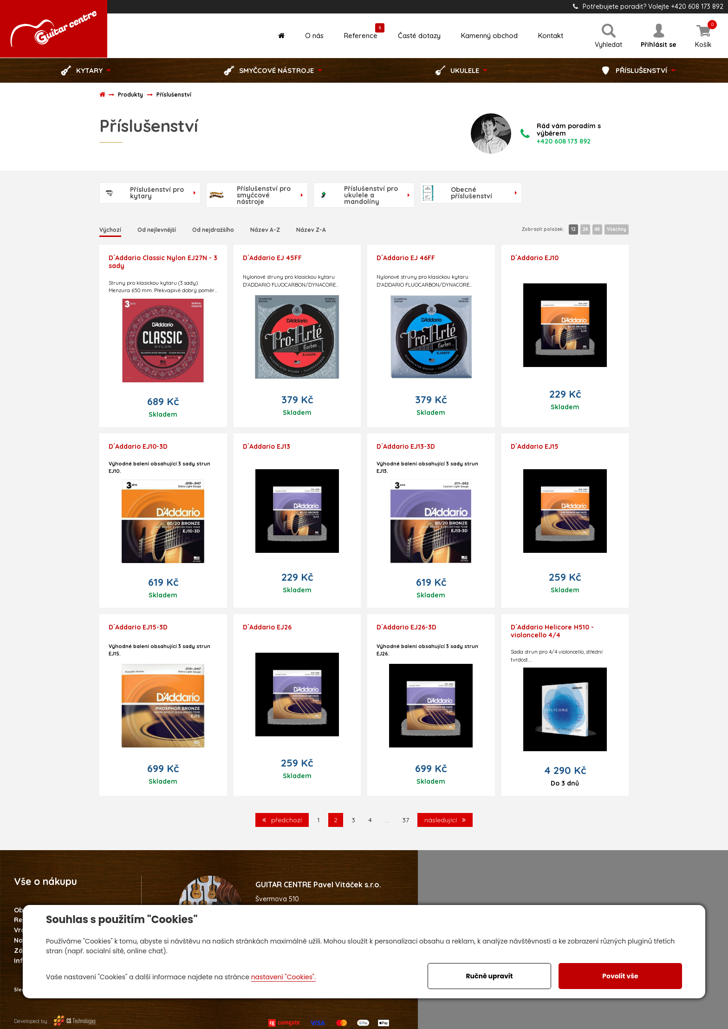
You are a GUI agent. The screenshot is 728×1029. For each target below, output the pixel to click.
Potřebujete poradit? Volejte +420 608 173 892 (648, 6)
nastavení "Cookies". (283, 977)
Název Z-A (311, 229)
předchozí (282, 820)
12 (573, 229)
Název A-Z (265, 229)
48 (597, 229)
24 (585, 229)
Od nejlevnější (156, 229)
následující (445, 820)
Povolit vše (620, 976)
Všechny (616, 229)
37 (405, 820)
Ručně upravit (489, 976)
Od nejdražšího (213, 229)
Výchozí (110, 229)
